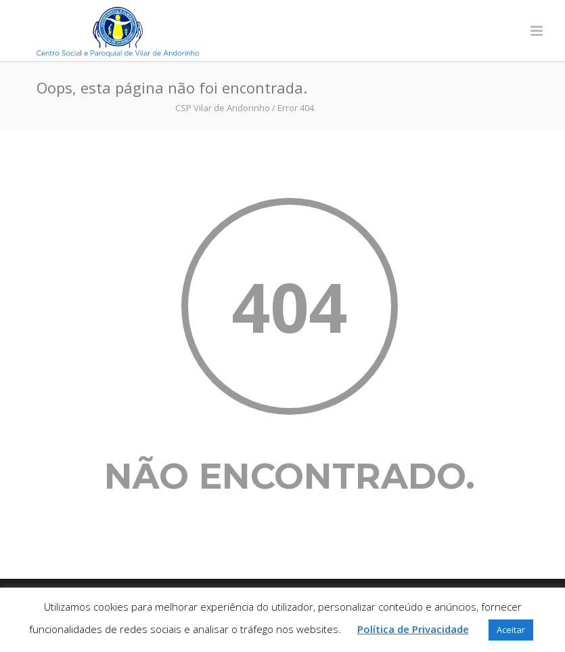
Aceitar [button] (511, 630)
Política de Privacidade (413, 629)
